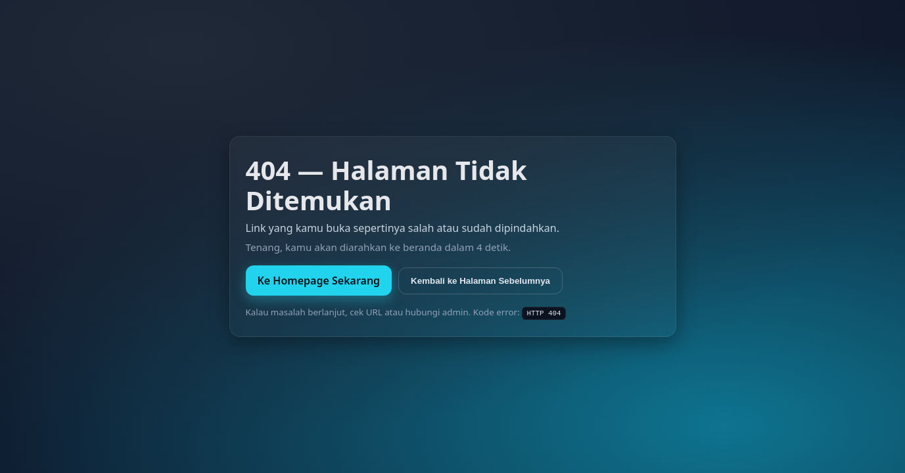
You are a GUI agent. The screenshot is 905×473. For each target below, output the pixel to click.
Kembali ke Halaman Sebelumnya (480, 281)
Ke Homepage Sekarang (319, 280)
